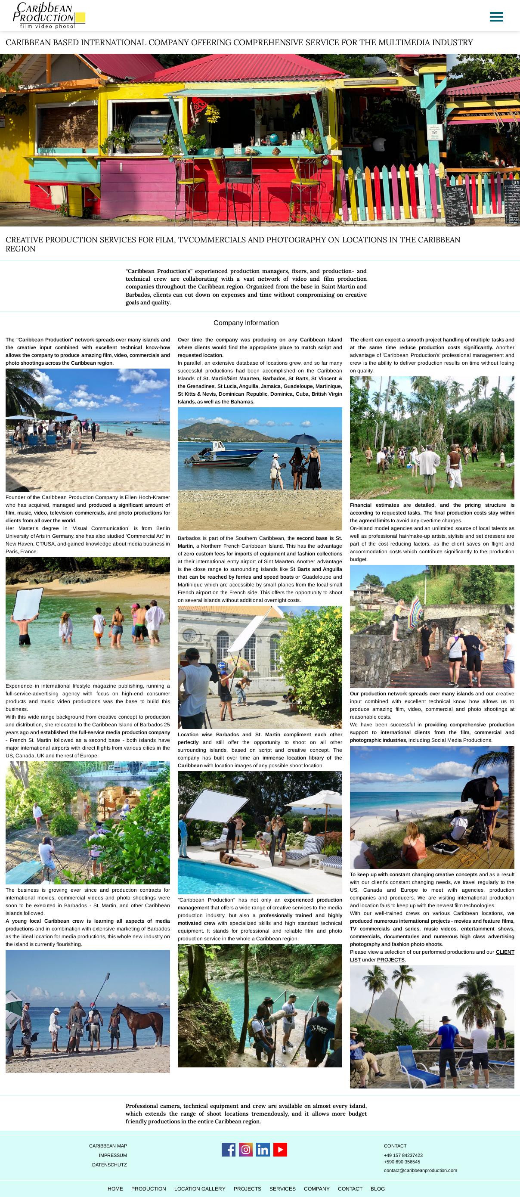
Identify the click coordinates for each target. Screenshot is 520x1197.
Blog (391, 1178)
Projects (261, 1178)
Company (331, 1178)
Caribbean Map (108, 1134)
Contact (404, 1134)
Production (162, 1178)
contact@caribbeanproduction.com (430, 1159)
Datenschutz (109, 1153)
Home (129, 1178)
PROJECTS (391, 949)
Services (296, 1178)
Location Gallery (213, 1178)
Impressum (113, 1144)
